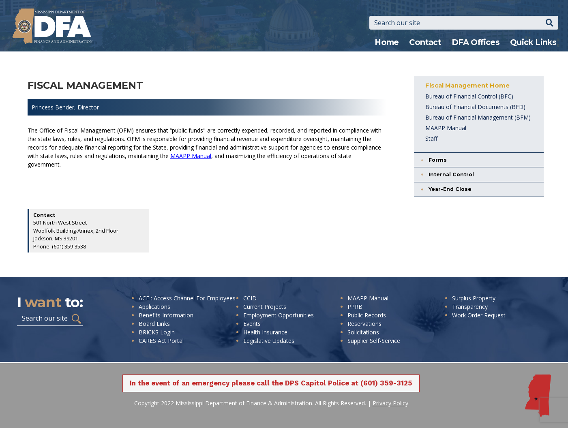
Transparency (470, 306)
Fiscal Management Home (467, 85)
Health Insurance (265, 332)
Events (252, 323)
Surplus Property (473, 298)
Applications (154, 306)
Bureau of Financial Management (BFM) (478, 117)
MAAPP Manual (190, 156)
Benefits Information (166, 315)
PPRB (354, 306)
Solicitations (363, 332)
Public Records (366, 315)
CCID (250, 298)
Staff (431, 138)
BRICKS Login (157, 332)
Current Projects (264, 306)
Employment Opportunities (278, 315)
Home (387, 42)
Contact (425, 42)
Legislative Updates (268, 341)
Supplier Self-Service (373, 341)
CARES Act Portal (161, 341)
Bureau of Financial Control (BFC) (469, 96)
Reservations (364, 323)
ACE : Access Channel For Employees (187, 298)
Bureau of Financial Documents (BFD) (475, 107)
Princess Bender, (54, 107)
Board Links (154, 323)
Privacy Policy (390, 403)
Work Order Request (479, 315)
